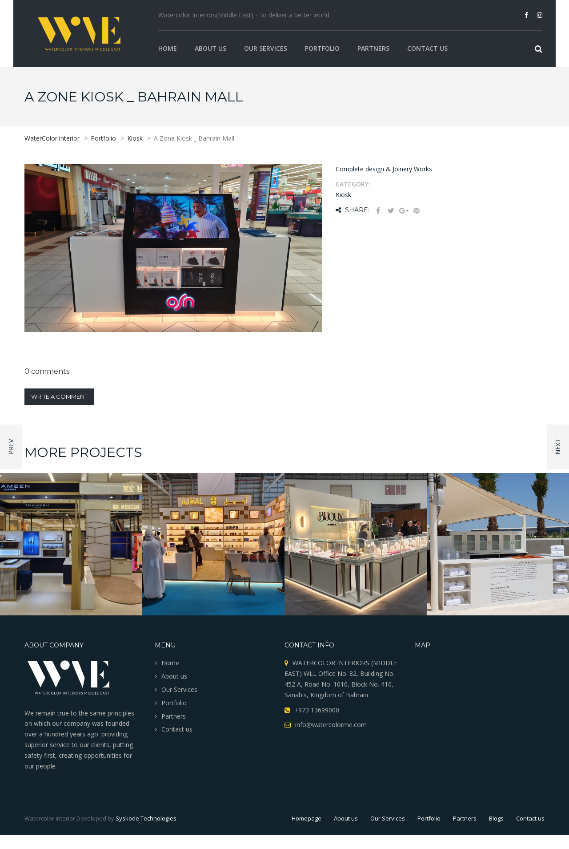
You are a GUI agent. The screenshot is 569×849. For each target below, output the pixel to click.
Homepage (306, 818)
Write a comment (59, 396)
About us (210, 48)
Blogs (496, 818)
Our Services (265, 48)
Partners (373, 48)
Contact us (427, 48)
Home (167, 48)
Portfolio (322, 48)
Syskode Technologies (146, 818)
